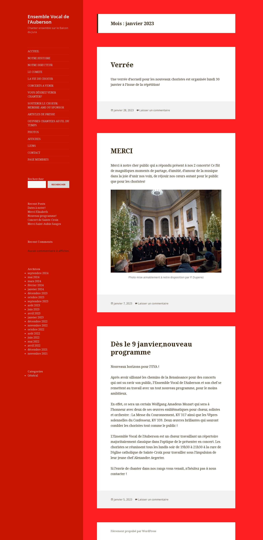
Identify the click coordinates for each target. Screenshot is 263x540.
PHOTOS (33, 132)
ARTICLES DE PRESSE (41, 114)
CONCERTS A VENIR (40, 85)
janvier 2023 (36, 317)
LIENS (32, 146)
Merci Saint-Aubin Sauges (44, 224)
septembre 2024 (38, 273)
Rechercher (36, 179)
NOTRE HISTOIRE (39, 58)
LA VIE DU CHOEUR (40, 79)
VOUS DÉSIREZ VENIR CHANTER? (42, 94)
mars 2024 (34, 281)
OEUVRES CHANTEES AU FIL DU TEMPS (48, 123)
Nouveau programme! (42, 216)
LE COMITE (35, 72)
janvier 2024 (36, 289)
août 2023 (34, 305)
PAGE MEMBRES (38, 159)
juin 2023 (33, 309)
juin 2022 (33, 337)
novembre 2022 (38, 325)
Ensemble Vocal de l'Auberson (48, 19)
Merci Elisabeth (38, 212)
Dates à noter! (37, 208)
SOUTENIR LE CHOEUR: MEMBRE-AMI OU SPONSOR (46, 105)
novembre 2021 (38, 353)
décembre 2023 (37, 293)
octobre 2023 (36, 297)
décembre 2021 (37, 349)
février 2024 (35, 285)
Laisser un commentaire (154, 110)
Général (33, 375)
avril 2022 (34, 345)
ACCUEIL (33, 51)
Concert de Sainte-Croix (43, 220)
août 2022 (34, 333)
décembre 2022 (37, 321)
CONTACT (34, 152)
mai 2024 (33, 277)
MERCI (122, 150)
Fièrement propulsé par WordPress (133, 531)
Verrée (122, 64)
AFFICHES (34, 139)
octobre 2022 (36, 329)
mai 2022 (33, 341)
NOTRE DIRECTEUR (40, 65)
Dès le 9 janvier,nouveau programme (151, 347)
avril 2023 (34, 313)
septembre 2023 (38, 301)
